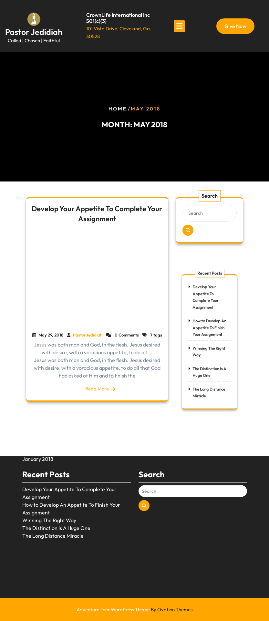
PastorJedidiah (87, 334)
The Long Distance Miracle (53, 515)
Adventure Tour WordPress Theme (134, 609)
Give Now (235, 26)
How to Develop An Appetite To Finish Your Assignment (209, 331)
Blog (144, 414)
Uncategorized (156, 422)
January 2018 (37, 438)
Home (118, 109)
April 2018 (34, 422)
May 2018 (33, 414)
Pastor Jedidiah (33, 32)
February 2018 (39, 430)
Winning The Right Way (49, 499)
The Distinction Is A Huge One (56, 507)
